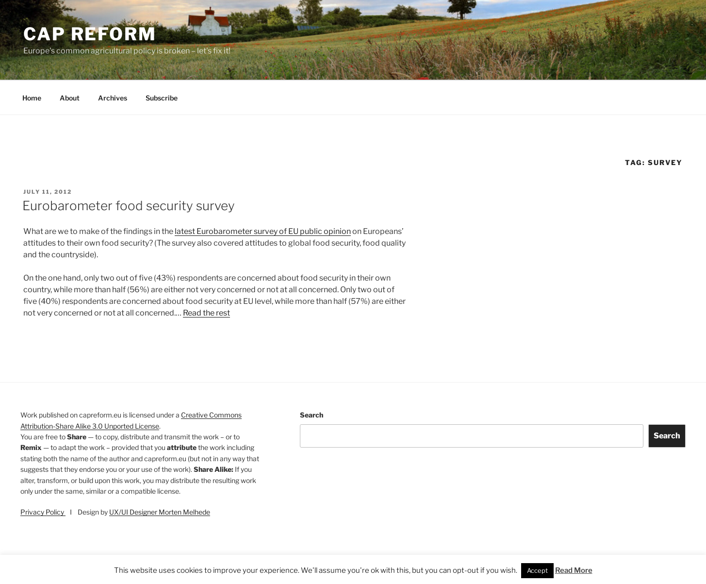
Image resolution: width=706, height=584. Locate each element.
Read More (573, 570)
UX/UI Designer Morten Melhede (159, 512)
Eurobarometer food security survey (128, 205)
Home (31, 98)
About (70, 98)
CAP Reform (90, 34)
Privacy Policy (43, 512)
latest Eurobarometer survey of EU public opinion (263, 231)
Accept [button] (537, 570)
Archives (112, 98)
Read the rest (206, 312)
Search (311, 415)
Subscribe (162, 98)
